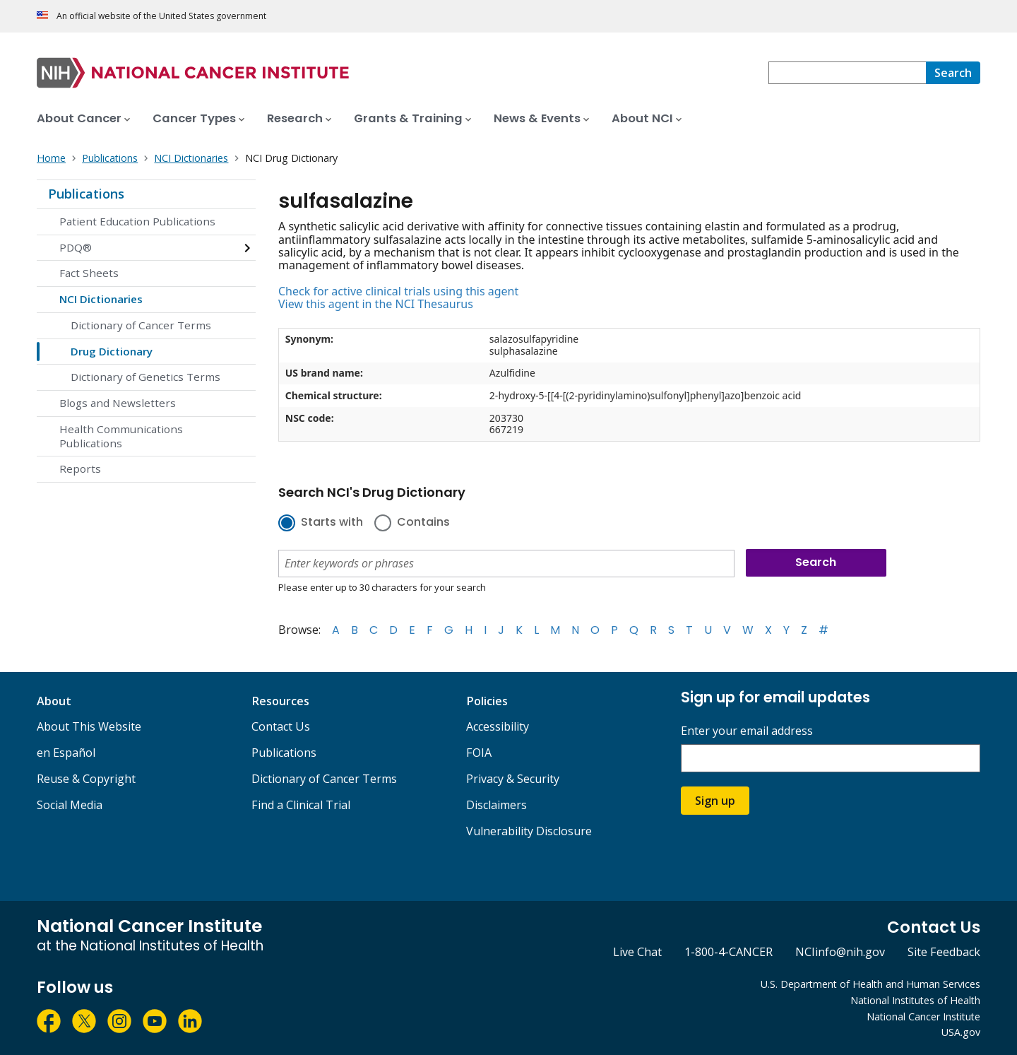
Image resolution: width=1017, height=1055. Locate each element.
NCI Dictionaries (101, 299)
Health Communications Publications (121, 436)
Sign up (715, 800)
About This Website (89, 726)
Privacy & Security (512, 778)
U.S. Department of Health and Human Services (870, 984)
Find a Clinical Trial (300, 805)
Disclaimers (496, 805)
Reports (80, 468)
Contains (423, 523)
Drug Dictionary (112, 351)
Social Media (69, 805)
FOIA (479, 752)
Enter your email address (747, 731)
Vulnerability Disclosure (529, 831)
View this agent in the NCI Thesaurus (375, 303)
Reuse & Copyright (86, 778)
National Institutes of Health (915, 1000)
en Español (66, 752)
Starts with (332, 523)
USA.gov (960, 1032)
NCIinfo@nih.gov (840, 952)
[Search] (953, 72)
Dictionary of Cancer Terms (141, 325)
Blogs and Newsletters (117, 403)
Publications (86, 193)
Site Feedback (944, 952)
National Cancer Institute (923, 1016)
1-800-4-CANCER (728, 952)
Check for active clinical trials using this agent (398, 291)
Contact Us (280, 726)
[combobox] (847, 72)
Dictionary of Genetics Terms (145, 377)
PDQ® (75, 247)
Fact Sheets (89, 273)
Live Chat (637, 952)
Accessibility (497, 726)
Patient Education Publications (137, 221)
